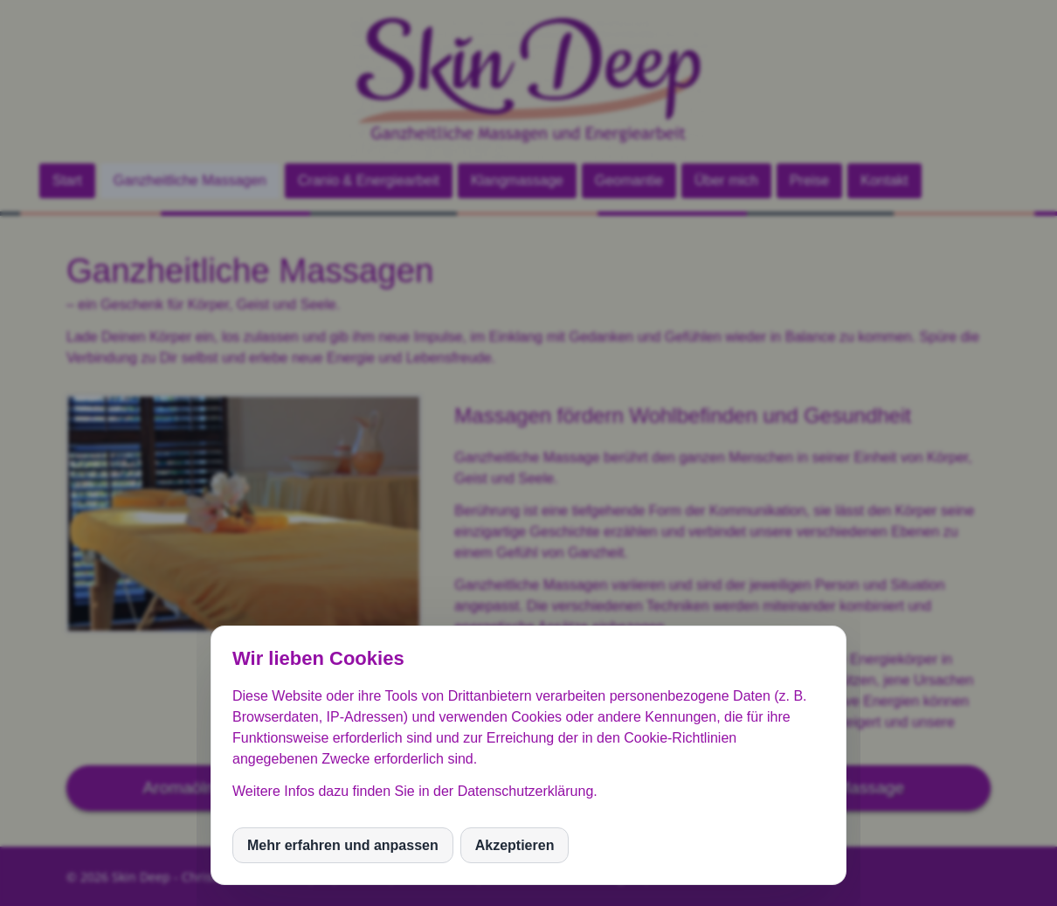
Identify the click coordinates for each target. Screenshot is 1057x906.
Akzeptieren (515, 845)
